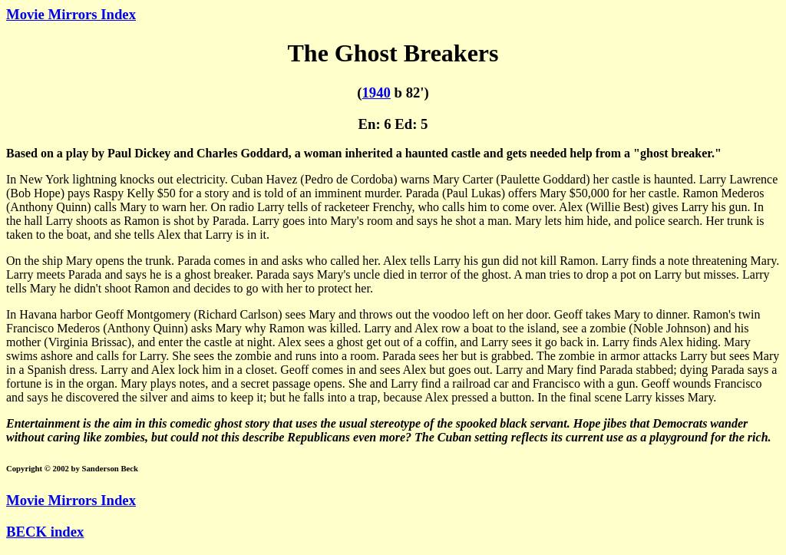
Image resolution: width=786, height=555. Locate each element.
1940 (376, 92)
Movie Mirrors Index (71, 14)
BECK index (45, 532)
